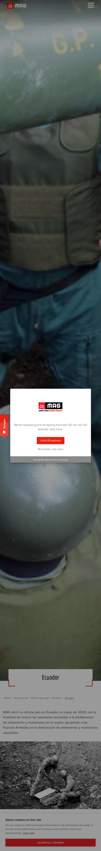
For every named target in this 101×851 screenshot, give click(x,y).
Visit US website (50, 440)
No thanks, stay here (50, 449)
